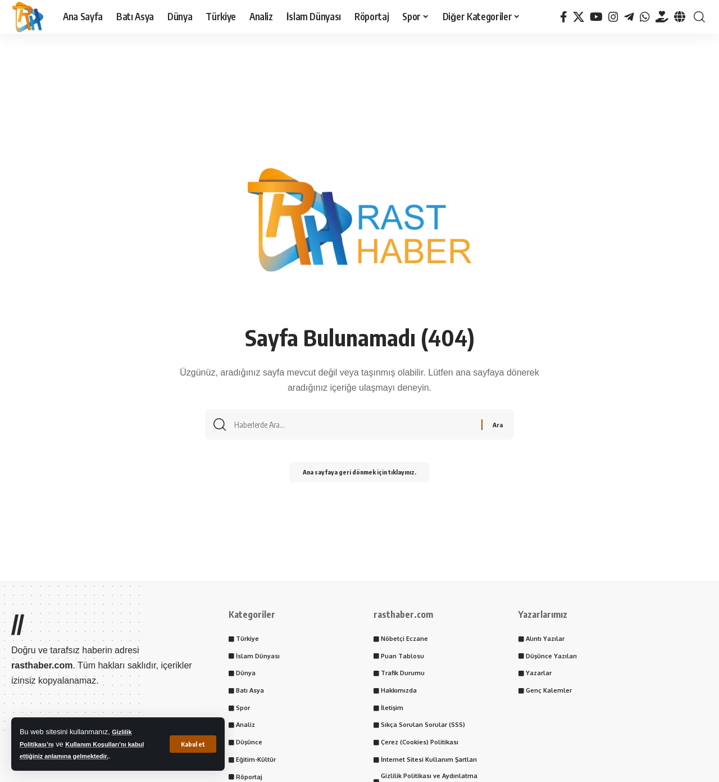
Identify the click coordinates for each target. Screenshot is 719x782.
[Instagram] (613, 16)
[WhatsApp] (645, 16)
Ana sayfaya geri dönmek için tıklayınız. (359, 476)
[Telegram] (629, 16)
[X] (578, 16)
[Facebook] (563, 16)
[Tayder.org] (662, 16)
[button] (192, 744)
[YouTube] (596, 16)
